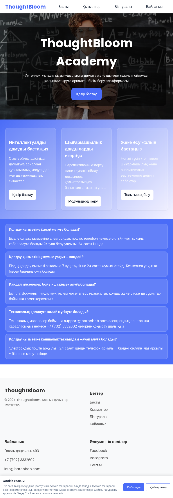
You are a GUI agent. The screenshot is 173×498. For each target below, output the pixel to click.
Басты (95, 402)
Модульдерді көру (83, 201)
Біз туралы (98, 416)
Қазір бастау (86, 94)
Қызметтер (99, 409)
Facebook (98, 450)
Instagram (99, 457)
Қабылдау (134, 487)
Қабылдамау (158, 487)
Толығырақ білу (137, 194)
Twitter (96, 465)
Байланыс (98, 424)
